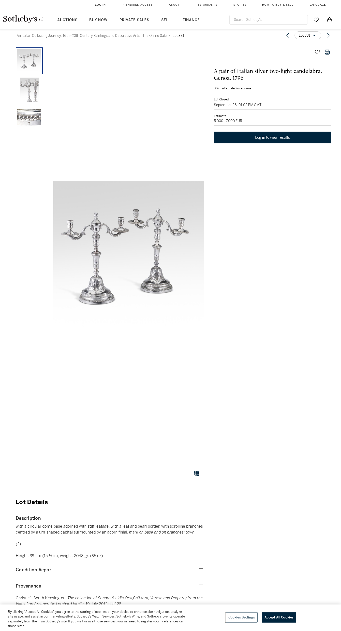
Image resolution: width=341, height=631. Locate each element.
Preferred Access (137, 4)
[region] (170, 617)
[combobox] (268, 20)
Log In (100, 4)
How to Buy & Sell (277, 4)
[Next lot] (328, 35)
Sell (166, 20)
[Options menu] (308, 35)
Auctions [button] (67, 20)
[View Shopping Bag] (329, 20)
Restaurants (206, 4)
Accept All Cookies (279, 617)
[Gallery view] (196, 474)
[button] (128, 256)
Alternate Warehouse (236, 88)
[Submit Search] (302, 20)
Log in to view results (272, 137)
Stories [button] (239, 4)
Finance (191, 20)
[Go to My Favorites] (316, 20)
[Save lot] (317, 52)
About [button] (174, 4)
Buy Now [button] (98, 20)
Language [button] (318, 4)
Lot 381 (178, 35)
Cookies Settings (241, 617)
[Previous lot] (288, 35)
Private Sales (134, 20)
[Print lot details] (327, 52)
